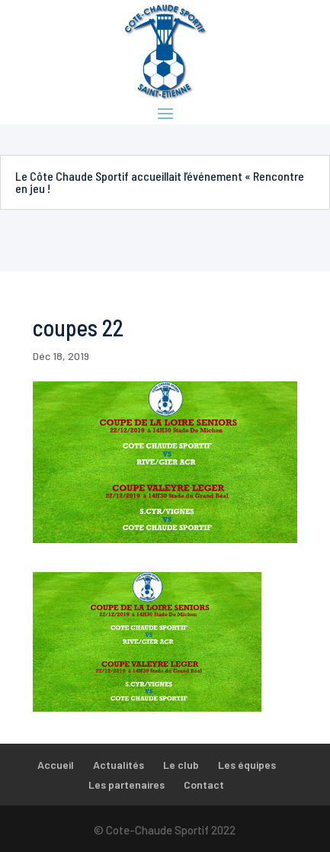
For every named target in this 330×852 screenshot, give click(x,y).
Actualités (118, 764)
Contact (204, 784)
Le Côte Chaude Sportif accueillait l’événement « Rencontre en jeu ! (159, 182)
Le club (181, 764)
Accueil (55, 764)
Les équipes (247, 764)
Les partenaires (126, 784)
